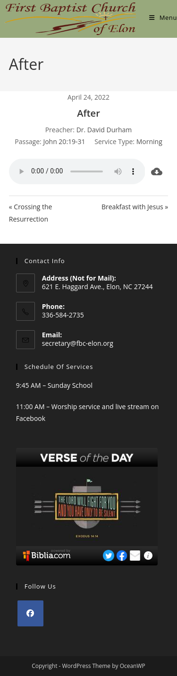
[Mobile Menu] (163, 17)
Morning (149, 141)
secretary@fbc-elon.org (77, 343)
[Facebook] (30, 613)
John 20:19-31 (64, 141)
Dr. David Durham (104, 129)
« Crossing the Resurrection (30, 212)
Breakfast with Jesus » (134, 206)
